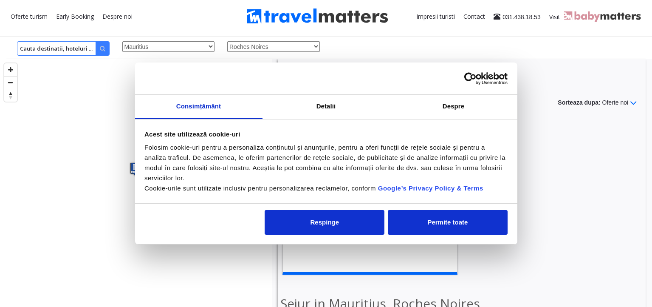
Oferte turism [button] (29, 16)
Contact (474, 16)
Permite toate (447, 222)
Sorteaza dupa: (597, 102)
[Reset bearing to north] (10, 95)
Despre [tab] (453, 106)
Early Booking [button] (75, 16)
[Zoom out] (10, 82)
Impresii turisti (435, 16)
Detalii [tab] (326, 106)
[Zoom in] (10, 69)
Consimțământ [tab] (198, 106)
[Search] (63, 48)
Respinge (324, 222)
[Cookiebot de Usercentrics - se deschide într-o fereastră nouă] (470, 78)
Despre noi (117, 16)
